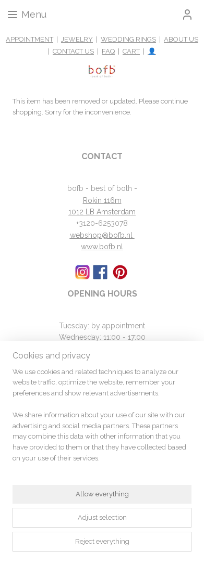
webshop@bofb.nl (102, 235)
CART (131, 51)
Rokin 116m (102, 200)
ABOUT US (181, 39)
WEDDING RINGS (128, 39)
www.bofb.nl (102, 246)
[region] (102, 419)
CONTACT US (73, 51)
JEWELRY (77, 39)
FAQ (108, 51)
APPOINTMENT (29, 39)
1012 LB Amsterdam (102, 212)
